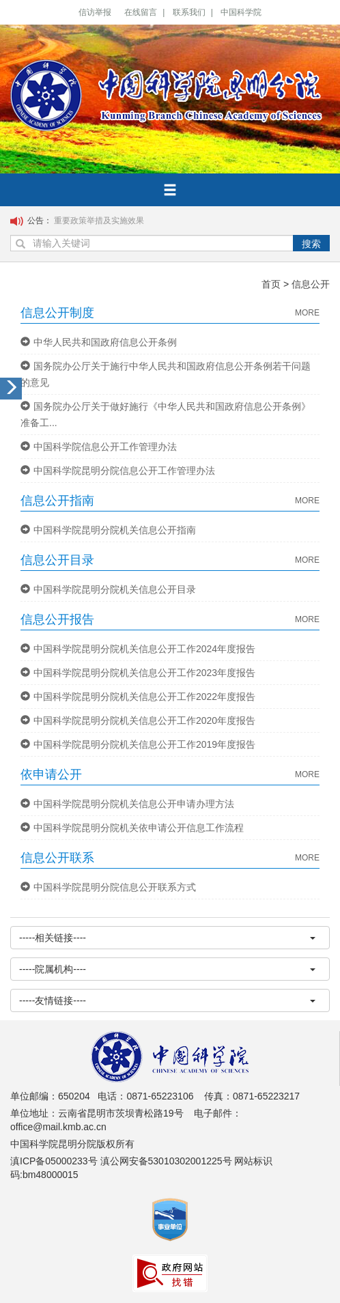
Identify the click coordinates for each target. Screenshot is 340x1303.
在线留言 (140, 12)
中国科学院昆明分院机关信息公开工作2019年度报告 (137, 744)
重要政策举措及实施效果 (99, 220)
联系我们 (189, 12)
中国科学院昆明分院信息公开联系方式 (108, 887)
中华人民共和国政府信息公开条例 (98, 342)
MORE (307, 313)
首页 (271, 284)
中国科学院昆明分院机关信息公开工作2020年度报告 (137, 720)
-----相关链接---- (167, 937)
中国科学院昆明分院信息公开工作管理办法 (117, 470)
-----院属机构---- (167, 969)
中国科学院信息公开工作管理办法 (98, 446)
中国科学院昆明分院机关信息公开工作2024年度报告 (137, 648)
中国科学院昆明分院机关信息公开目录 (108, 589)
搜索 (311, 243)
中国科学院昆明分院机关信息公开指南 (108, 529)
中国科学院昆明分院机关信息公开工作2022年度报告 (137, 696)
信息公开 (311, 284)
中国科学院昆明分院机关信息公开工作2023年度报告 (137, 672)
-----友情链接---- (167, 1000)
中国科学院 (241, 12)
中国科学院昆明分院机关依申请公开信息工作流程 (132, 827)
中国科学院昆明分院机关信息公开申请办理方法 (127, 803)
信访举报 (95, 12)
